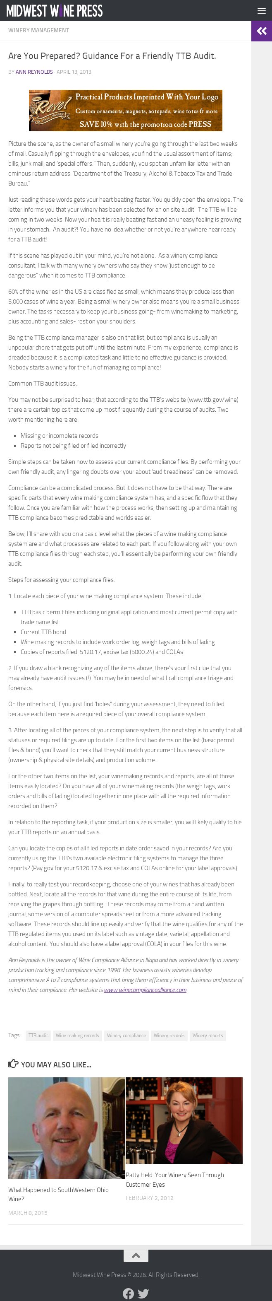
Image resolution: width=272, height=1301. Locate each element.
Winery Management (38, 30)
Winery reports (208, 1035)
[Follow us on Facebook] (128, 1294)
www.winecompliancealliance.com (145, 990)
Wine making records (77, 1035)
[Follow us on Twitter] (143, 1294)
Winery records (169, 1035)
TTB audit (38, 1035)
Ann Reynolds (34, 72)
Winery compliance (126, 1035)
